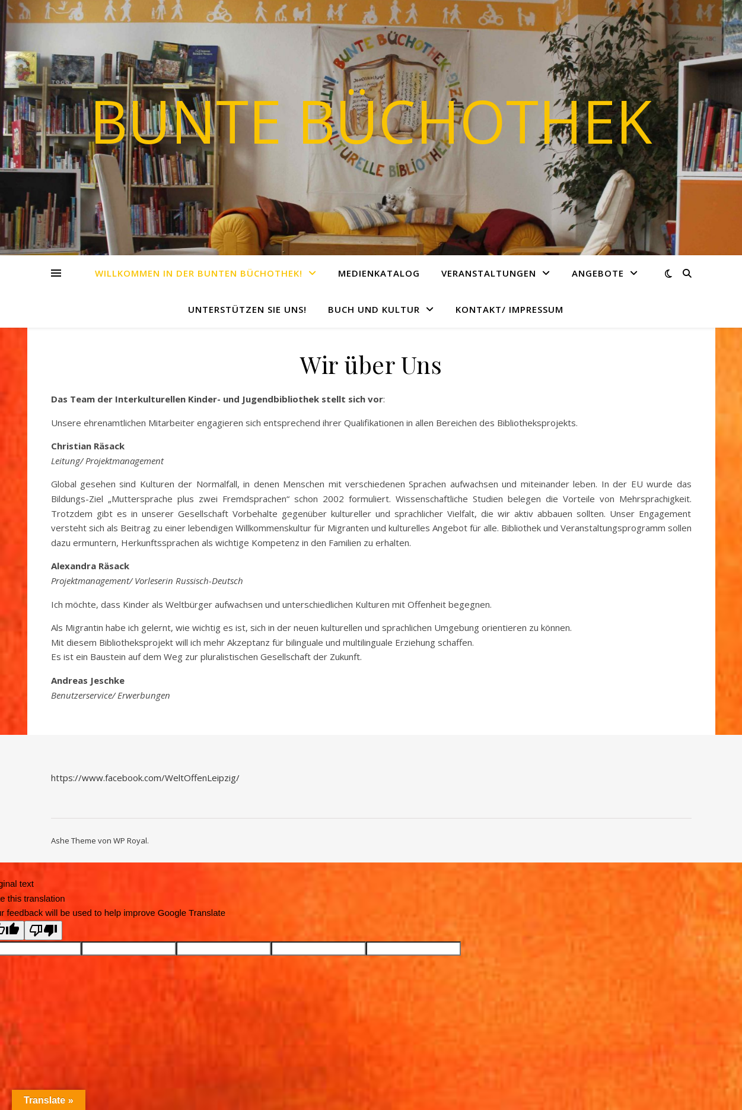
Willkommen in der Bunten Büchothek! (198, 273)
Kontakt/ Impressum (509, 309)
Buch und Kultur (374, 309)
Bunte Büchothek (371, 120)
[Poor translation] (43, 930)
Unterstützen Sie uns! (247, 309)
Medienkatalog (379, 273)
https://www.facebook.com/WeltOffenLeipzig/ (145, 778)
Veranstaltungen (488, 273)
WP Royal (130, 840)
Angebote (598, 273)
